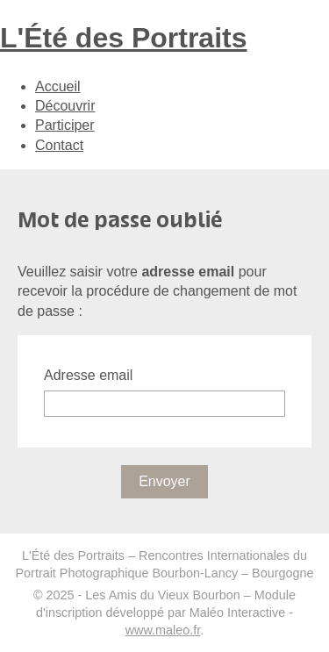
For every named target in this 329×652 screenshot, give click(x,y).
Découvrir (65, 105)
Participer (65, 125)
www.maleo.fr (163, 630)
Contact (59, 145)
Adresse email (88, 375)
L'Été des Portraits (123, 38)
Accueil (58, 86)
